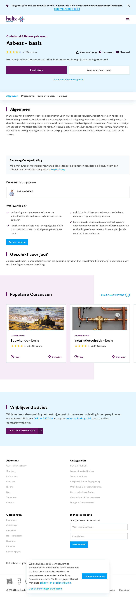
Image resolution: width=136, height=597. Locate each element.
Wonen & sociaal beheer (82, 472)
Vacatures (11, 499)
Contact (10, 504)
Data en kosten (46, 97)
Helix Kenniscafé (14, 537)
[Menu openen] (127, 20)
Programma (27, 97)
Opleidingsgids (13, 553)
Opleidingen (12, 527)
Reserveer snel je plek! (67, 8)
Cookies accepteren (94, 576)
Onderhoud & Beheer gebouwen (26, 37)
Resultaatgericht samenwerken (85, 499)
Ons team (11, 472)
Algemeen (12, 97)
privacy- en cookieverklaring (55, 582)
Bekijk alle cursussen (112, 296)
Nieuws (9, 488)
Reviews (62, 97)
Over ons (10, 483)
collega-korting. (56, 170)
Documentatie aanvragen (68, 80)
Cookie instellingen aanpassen (45, 588)
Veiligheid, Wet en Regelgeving (85, 483)
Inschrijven (36, 71)
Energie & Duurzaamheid (82, 504)
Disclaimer (124, 591)
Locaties (10, 548)
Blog (8, 493)
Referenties (12, 478)
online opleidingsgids (79, 419)
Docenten (11, 542)
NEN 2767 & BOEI (78, 467)
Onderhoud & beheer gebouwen (86, 488)
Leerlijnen (11, 532)
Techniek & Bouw (78, 478)
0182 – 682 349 (43, 419)
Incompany (11, 521)
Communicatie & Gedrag (82, 493)
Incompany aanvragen (99, 71)
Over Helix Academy (16, 467)
